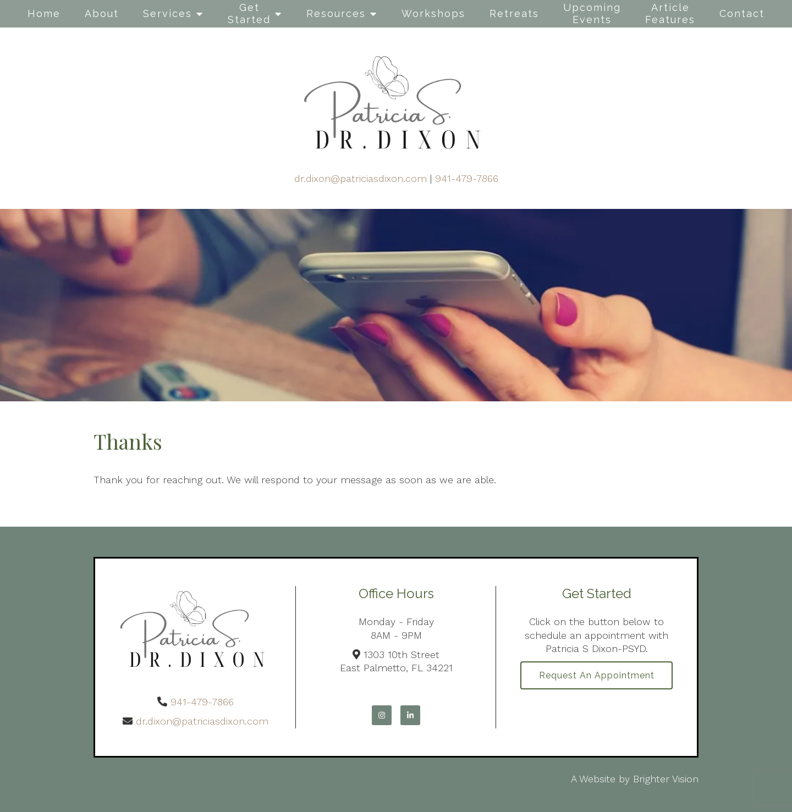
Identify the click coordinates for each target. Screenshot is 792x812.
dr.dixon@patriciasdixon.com (360, 178)
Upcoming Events (592, 13)
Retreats (514, 13)
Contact (742, 13)
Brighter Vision (665, 779)
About (102, 13)
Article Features (670, 13)
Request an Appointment (596, 676)
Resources (336, 13)
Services (167, 13)
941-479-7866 (466, 178)
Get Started (249, 13)
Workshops (433, 13)
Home (44, 13)
